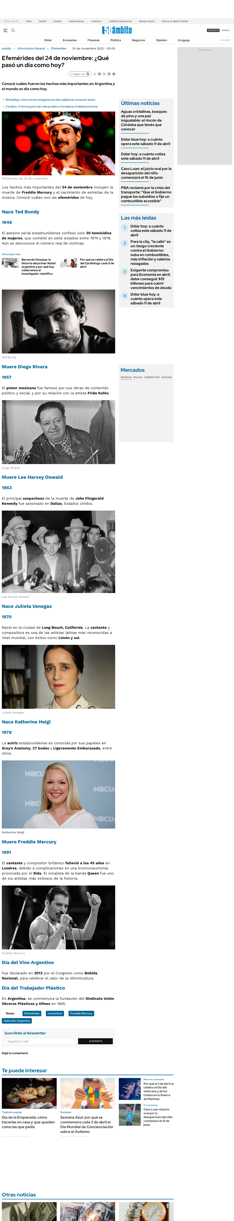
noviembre (55, 1013)
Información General (31, 48)
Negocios (138, 40)
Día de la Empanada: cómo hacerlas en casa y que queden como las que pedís (28, 1122)
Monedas (126, 377)
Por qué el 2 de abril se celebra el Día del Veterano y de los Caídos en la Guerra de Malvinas (159, 1091)
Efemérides (58, 48)
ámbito (6, 48)
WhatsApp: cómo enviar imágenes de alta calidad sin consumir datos (50, 100)
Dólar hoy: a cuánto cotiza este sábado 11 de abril (143, 156)
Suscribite (95, 1041)
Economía (70, 40)
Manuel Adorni (146, 21)
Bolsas (137, 377)
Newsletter (225, 40)
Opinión (161, 40)
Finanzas (94, 40)
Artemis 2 (96, 21)
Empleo (57, 21)
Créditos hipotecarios (120, 21)
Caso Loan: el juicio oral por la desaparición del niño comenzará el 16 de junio (146, 173)
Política (116, 40)
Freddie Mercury (81, 1013)
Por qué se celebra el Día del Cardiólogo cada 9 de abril (97, 263)
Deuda (42, 21)
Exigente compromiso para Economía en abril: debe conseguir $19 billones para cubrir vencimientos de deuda (151, 279)
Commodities (152, 377)
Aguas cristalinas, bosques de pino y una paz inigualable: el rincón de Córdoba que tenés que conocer (144, 120)
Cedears (166, 377)
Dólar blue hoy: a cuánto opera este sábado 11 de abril (145, 141)
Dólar (29, 21)
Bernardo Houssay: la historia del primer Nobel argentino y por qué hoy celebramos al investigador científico (39, 267)
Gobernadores (76, 21)
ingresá (225, 30)
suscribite (213, 30)
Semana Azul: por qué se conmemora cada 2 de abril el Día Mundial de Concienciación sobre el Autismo (86, 1124)
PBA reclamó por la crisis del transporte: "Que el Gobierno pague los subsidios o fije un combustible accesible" (146, 194)
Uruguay (184, 40)
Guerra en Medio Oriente (175, 21)
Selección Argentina (17, 1021)
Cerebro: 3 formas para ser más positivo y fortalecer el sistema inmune (51, 106)
